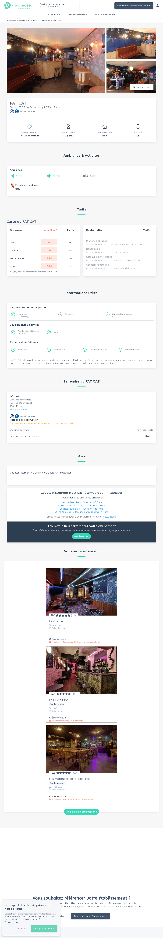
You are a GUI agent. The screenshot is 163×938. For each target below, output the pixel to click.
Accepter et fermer (44, 928)
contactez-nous (107, 516)
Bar (12, 399)
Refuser (21, 928)
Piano (56, 332)
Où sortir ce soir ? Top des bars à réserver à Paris (81, 512)
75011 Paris (15, 406)
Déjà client (60, 916)
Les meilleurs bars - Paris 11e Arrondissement (81, 505)
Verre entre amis (132, 349)
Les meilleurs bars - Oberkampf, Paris (81, 502)
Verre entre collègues (78, 14)
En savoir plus (11, 922)
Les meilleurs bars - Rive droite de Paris (81, 508)
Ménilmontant (24, 399)
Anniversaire (59, 349)
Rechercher (81, 536)
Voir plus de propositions (81, 811)
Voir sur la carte (18, 409)
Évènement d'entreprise (104, 14)
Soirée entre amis (55, 14)
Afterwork (22, 349)
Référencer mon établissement (134, 5)
